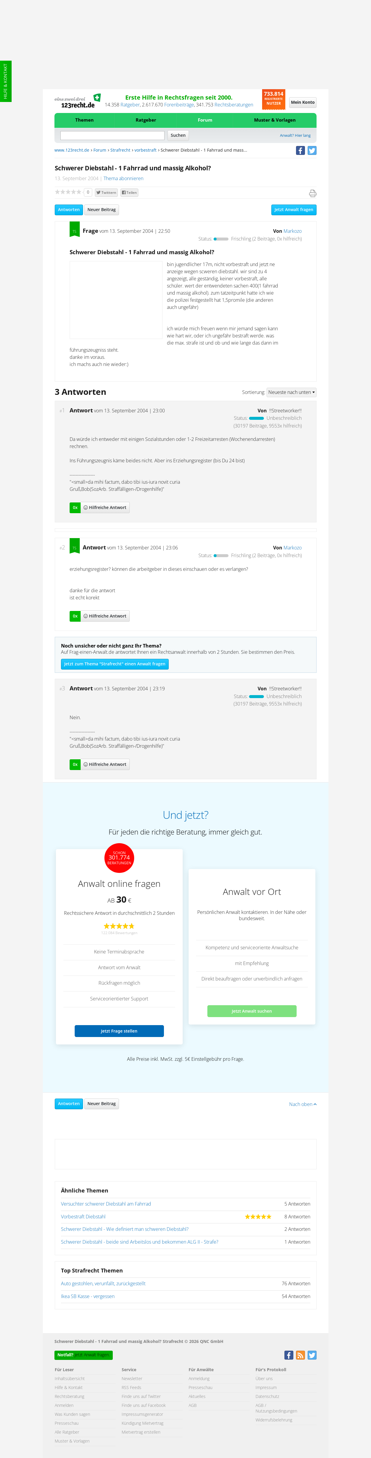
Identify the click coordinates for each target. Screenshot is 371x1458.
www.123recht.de (71, 150)
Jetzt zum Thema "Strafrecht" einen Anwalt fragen (114, 664)
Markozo (293, 231)
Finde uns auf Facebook (144, 1406)
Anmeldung (199, 1379)
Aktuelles (197, 1397)
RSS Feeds (131, 1388)
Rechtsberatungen (234, 105)
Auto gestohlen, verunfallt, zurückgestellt (103, 1283)
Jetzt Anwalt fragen (294, 210)
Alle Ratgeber (67, 1432)
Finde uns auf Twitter (141, 1397)
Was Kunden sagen (72, 1415)
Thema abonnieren (123, 178)
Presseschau (67, 1423)
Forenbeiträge (179, 105)
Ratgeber (130, 105)
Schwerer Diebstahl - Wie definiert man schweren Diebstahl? (125, 1229)
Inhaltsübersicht (70, 1379)
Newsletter (132, 1379)
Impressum (266, 1388)
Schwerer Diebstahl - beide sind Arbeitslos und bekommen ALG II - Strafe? (139, 1242)
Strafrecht (120, 150)
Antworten (69, 210)
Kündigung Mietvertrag (142, 1423)
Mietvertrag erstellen (141, 1432)
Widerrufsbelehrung (274, 1420)
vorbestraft (145, 150)
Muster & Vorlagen (275, 120)
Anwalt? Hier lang (295, 136)
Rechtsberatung (69, 1397)
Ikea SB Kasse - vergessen (88, 1296)
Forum (205, 120)
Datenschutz (267, 1397)
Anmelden (64, 1406)
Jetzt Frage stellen (119, 1031)
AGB (193, 1406)
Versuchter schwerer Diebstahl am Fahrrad (106, 1204)
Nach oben (303, 1104)
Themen (84, 120)
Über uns (264, 1379)
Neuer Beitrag (101, 210)
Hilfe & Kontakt (6, 81)
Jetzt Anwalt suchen (252, 1011)
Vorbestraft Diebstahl (83, 1217)
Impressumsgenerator (142, 1415)
